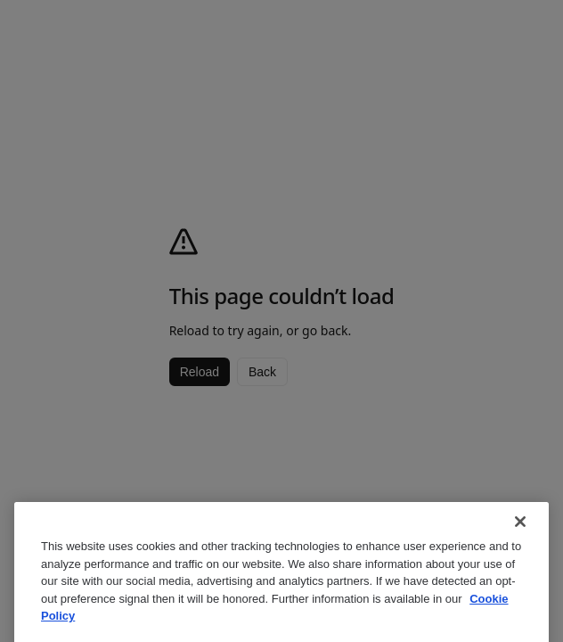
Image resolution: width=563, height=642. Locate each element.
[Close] (520, 551)
